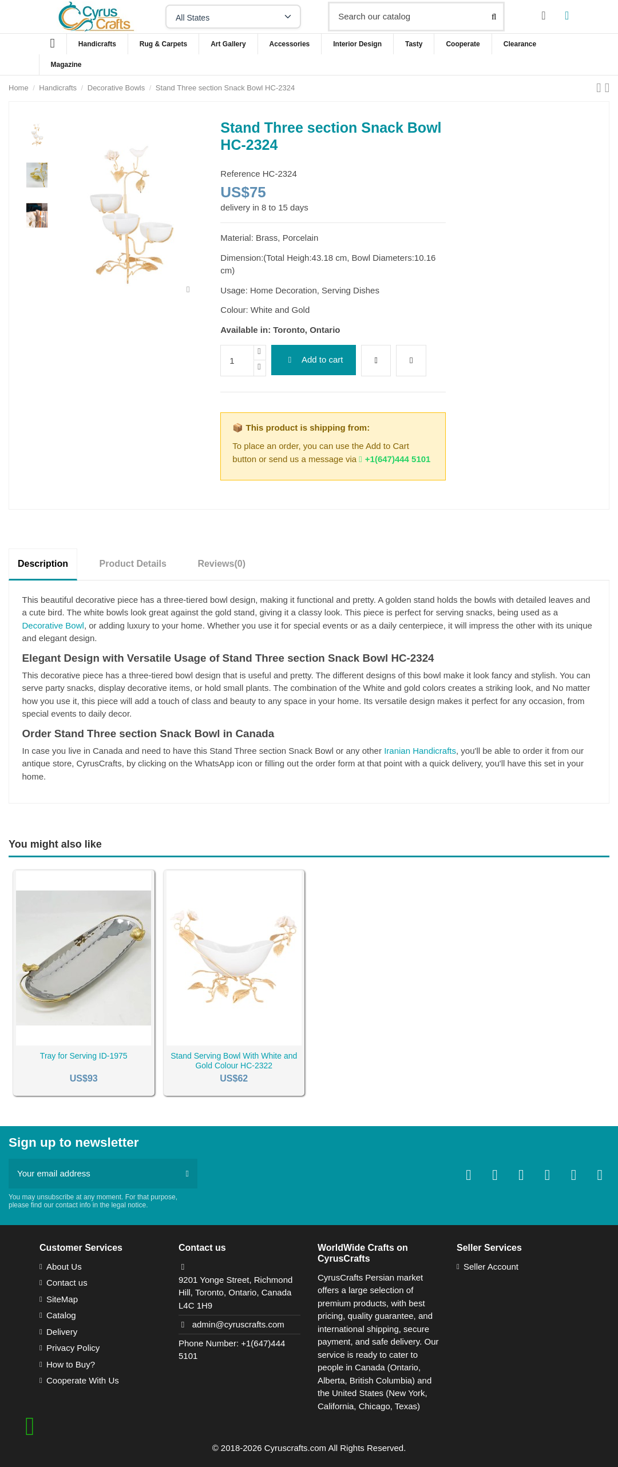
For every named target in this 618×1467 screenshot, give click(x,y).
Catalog (61, 1315)
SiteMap (62, 1299)
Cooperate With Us (82, 1380)
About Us (64, 1266)
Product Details (133, 563)
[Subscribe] (187, 1174)
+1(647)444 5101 (394, 459)
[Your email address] (93, 1174)
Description (43, 563)
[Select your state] (233, 17)
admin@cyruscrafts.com (238, 1324)
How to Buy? (70, 1364)
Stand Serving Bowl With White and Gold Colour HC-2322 (234, 1060)
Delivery (61, 1332)
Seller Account (491, 1266)
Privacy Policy (73, 1348)
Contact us (67, 1282)
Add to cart (313, 359)
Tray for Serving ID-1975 (84, 1055)
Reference (240, 173)
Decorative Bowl (53, 625)
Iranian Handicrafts (420, 751)
